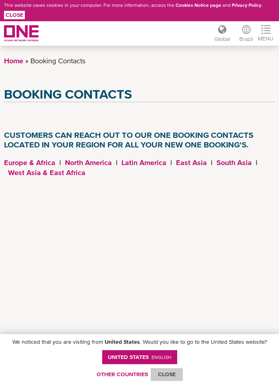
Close (14, 15)
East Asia (191, 162)
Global (222, 39)
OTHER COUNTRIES (122, 374)
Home (13, 60)
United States (140, 357)
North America (88, 162)
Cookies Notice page (198, 5)
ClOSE (167, 374)
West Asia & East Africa (46, 172)
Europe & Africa (29, 162)
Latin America (143, 162)
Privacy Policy (246, 5)
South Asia (234, 162)
